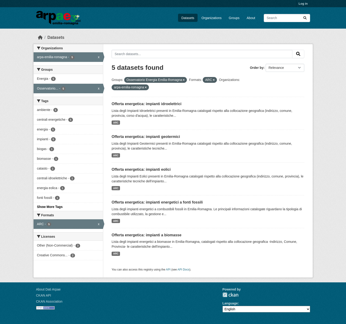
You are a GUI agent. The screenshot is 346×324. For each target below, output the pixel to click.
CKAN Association (49, 301)
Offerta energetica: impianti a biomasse (147, 235)
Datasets (188, 18)
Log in (303, 3)
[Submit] (305, 18)
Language (230, 303)
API (168, 269)
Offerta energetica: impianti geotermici (146, 137)
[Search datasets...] (287, 18)
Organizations (212, 18)
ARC (116, 122)
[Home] (40, 37)
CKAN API (43, 295)
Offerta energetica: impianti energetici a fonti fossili (157, 202)
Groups (234, 18)
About (251, 18)
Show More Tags (50, 207)
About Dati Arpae (48, 289)
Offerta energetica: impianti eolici (141, 169)
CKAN (230, 294)
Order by (257, 68)
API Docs (183, 269)
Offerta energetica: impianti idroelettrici (147, 104)
